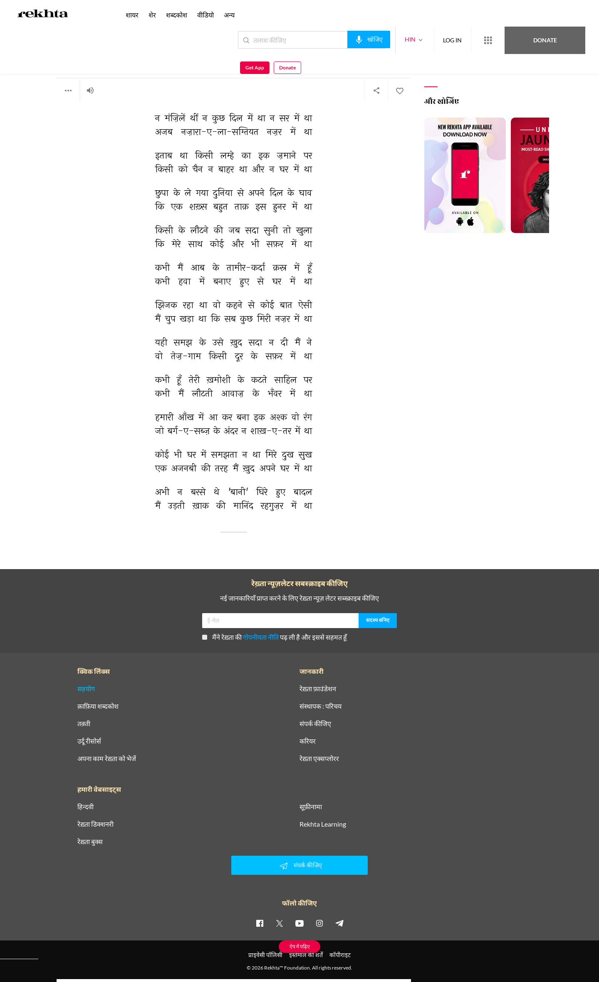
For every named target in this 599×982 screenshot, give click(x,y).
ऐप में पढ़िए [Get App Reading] (300, 946)
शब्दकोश (176, 15)
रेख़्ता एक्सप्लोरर (319, 758)
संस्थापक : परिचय (321, 706)
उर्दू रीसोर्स (89, 741)
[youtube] (299, 923)
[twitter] (279, 923)
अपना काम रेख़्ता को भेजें (106, 758)
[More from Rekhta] (457, 40)
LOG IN (422, 39)
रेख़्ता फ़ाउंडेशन (318, 688)
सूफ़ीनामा (311, 806)
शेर (152, 15)
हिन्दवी (85, 806)
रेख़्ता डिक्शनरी (95, 824)
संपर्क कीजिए (315, 723)
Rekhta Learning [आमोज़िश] (323, 824)
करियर (308, 741)
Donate (501, 39)
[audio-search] (338, 39)
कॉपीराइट (340, 954)
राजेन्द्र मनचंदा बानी (76, 58)
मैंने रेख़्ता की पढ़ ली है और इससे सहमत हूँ (274, 637)
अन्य (229, 15)
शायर (132, 15)
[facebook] (259, 923)
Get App (545, 40)
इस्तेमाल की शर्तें (306, 954)
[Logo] (43, 15)
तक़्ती (83, 723)
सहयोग (86, 688)
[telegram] (339, 923)
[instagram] (319, 923)
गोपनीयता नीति (261, 637)
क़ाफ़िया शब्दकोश (98, 706)
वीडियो (205, 15)
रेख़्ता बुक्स (90, 841)
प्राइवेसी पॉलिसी (265, 954)
